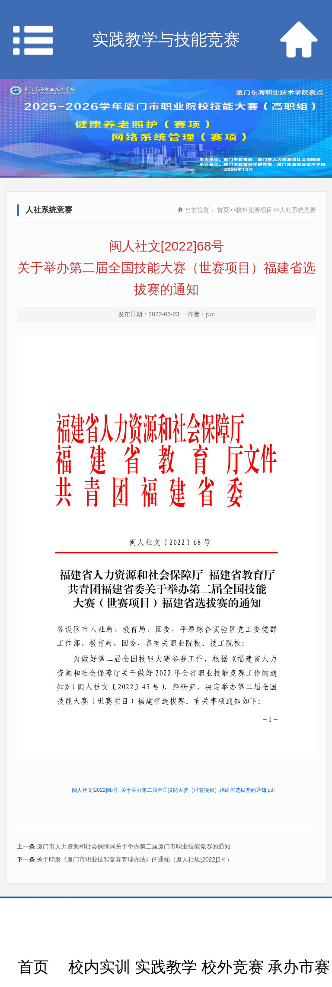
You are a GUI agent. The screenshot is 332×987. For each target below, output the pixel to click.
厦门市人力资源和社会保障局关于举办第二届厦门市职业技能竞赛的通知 (133, 846)
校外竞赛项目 (254, 209)
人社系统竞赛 (298, 209)
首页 (223, 209)
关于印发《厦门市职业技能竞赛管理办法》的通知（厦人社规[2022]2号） (135, 859)
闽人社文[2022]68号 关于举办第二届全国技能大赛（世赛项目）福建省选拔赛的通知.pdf (173, 790)
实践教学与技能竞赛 (166, 39)
